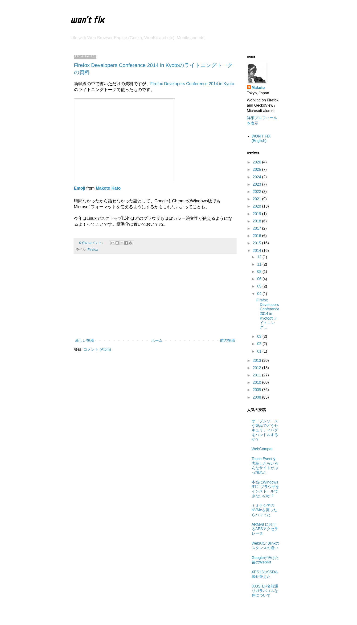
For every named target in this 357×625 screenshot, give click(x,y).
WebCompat (262, 449)
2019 (257, 214)
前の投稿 (227, 340)
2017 (257, 228)
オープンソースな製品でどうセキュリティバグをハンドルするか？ (265, 430)
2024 (257, 177)
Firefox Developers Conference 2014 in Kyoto (192, 83)
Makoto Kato (108, 188)
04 (259, 294)
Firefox (93, 249)
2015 (257, 243)
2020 (257, 206)
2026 (257, 162)
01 (259, 351)
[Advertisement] (155, 297)
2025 (257, 169)
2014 (257, 251)
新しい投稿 (84, 340)
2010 (257, 382)
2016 (257, 236)
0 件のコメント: (91, 243)
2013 (257, 360)
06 (259, 279)
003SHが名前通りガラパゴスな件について (265, 590)
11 (259, 264)
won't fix (87, 20)
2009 (257, 390)
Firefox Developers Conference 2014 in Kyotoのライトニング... (267, 313)
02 (259, 344)
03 (259, 336)
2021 (257, 199)
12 (259, 257)
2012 (257, 368)
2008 (257, 397)
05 (259, 286)
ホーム (157, 340)
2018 (257, 221)
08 (259, 272)
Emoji (79, 188)
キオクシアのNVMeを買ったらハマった (264, 510)
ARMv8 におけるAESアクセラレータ (265, 528)
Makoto (258, 88)
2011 (257, 375)
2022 (257, 192)
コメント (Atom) (97, 349)
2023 (257, 184)
